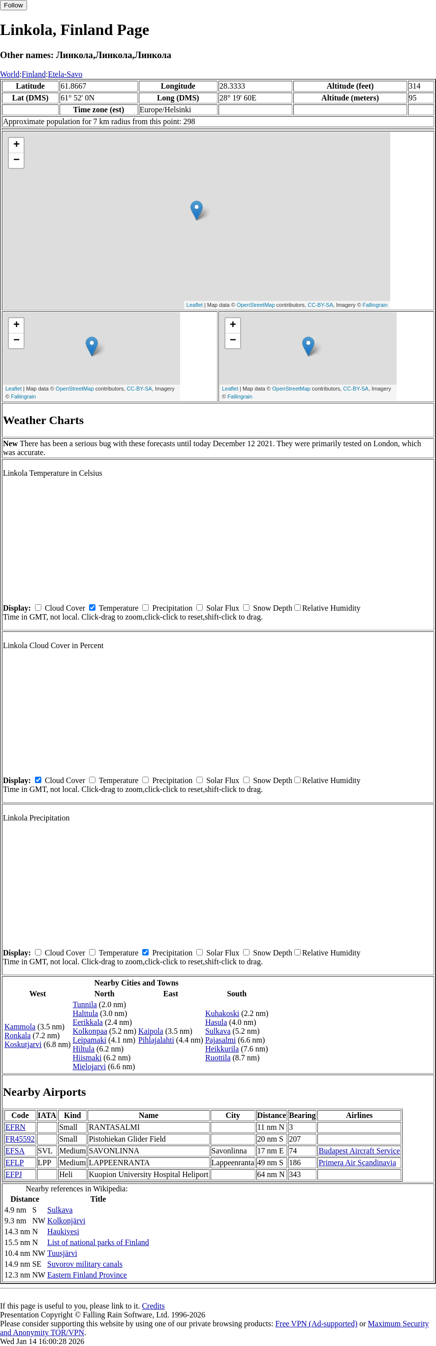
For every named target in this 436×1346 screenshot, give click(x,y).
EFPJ (13, 1174)
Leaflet (195, 305)
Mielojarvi (89, 1066)
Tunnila (85, 1004)
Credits (153, 1306)
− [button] (16, 160)
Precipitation (172, 608)
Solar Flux (222, 608)
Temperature (119, 608)
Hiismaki (87, 1057)
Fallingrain (375, 305)
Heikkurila (222, 1049)
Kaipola (150, 1031)
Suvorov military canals (85, 1264)
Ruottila (218, 1057)
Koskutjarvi (23, 1044)
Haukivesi (63, 1231)
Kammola (19, 1026)
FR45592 (20, 1139)
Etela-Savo (65, 74)
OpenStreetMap (256, 305)
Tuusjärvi (62, 1253)
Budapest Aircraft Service (359, 1151)
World (10, 74)
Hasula (216, 1022)
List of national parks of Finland (98, 1242)
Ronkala (17, 1035)
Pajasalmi (220, 1040)
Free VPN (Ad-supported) (316, 1323)
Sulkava (218, 1031)
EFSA (15, 1151)
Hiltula (83, 1049)
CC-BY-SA (320, 305)
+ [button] (16, 145)
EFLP (14, 1162)
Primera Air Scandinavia (357, 1162)
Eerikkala (88, 1022)
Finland (34, 74)
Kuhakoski (222, 1013)
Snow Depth (272, 608)
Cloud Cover (65, 608)
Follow (13, 5)
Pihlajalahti (156, 1040)
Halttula (85, 1013)
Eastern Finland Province (87, 1275)
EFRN (15, 1127)
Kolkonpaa (90, 1031)
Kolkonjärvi (66, 1220)
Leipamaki (89, 1040)
